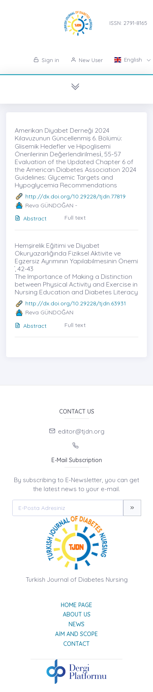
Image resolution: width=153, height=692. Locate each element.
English (129, 59)
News (76, 624)
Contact (76, 643)
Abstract (31, 218)
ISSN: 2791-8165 (128, 23)
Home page (76, 605)
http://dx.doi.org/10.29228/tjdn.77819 (75, 196)
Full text (75, 217)
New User (87, 60)
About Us (77, 614)
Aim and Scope (76, 634)
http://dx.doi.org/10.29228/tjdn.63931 (75, 303)
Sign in (46, 60)
